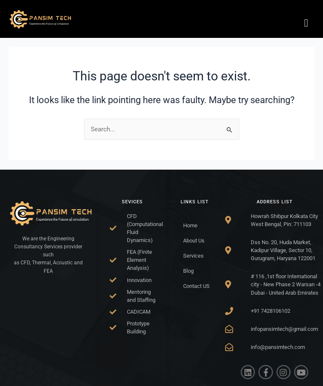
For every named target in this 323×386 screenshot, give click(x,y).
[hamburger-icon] (306, 23)
